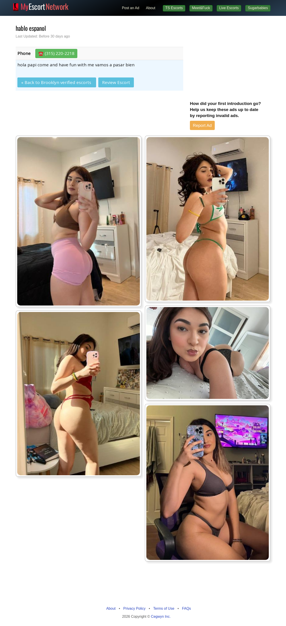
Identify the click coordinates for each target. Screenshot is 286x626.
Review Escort (116, 82)
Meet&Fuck (201, 8)
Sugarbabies (258, 8)
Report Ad (202, 125)
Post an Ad (130, 8)
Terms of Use (163, 608)
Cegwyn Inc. (161, 616)
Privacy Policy (134, 608)
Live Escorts (229, 8)
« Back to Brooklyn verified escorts (56, 82)
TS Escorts (174, 8)
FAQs (186, 608)
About (150, 8)
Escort (44, 5)
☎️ (56, 53)
